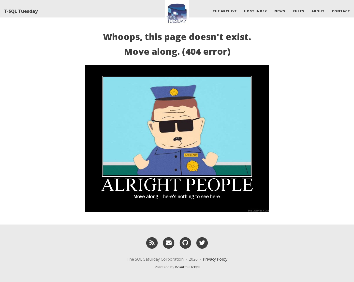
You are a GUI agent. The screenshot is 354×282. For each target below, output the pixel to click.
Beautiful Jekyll (187, 267)
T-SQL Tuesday (21, 11)
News (279, 11)
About (317, 11)
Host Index (255, 11)
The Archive (225, 11)
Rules (298, 11)
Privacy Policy (215, 259)
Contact (341, 11)
